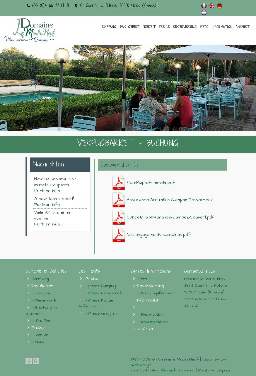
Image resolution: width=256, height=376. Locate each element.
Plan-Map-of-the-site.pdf (143, 182)
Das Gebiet (129, 27)
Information (222, 27)
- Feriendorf (44, 300)
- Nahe (38, 342)
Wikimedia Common (177, 370)
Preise (164, 27)
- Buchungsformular (157, 293)
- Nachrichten (151, 314)
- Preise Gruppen (101, 313)
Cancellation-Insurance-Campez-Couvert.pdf (163, 217)
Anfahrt (242, 27)
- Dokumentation (153, 322)
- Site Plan (41, 320)
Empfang (109, 27)
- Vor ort (41, 335)
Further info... (48, 191)
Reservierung (185, 27)
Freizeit (149, 27)
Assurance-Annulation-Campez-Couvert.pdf (162, 200)
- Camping (41, 293)
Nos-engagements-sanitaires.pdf (151, 235)
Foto (204, 27)
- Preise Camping (100, 286)
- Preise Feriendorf (103, 293)
